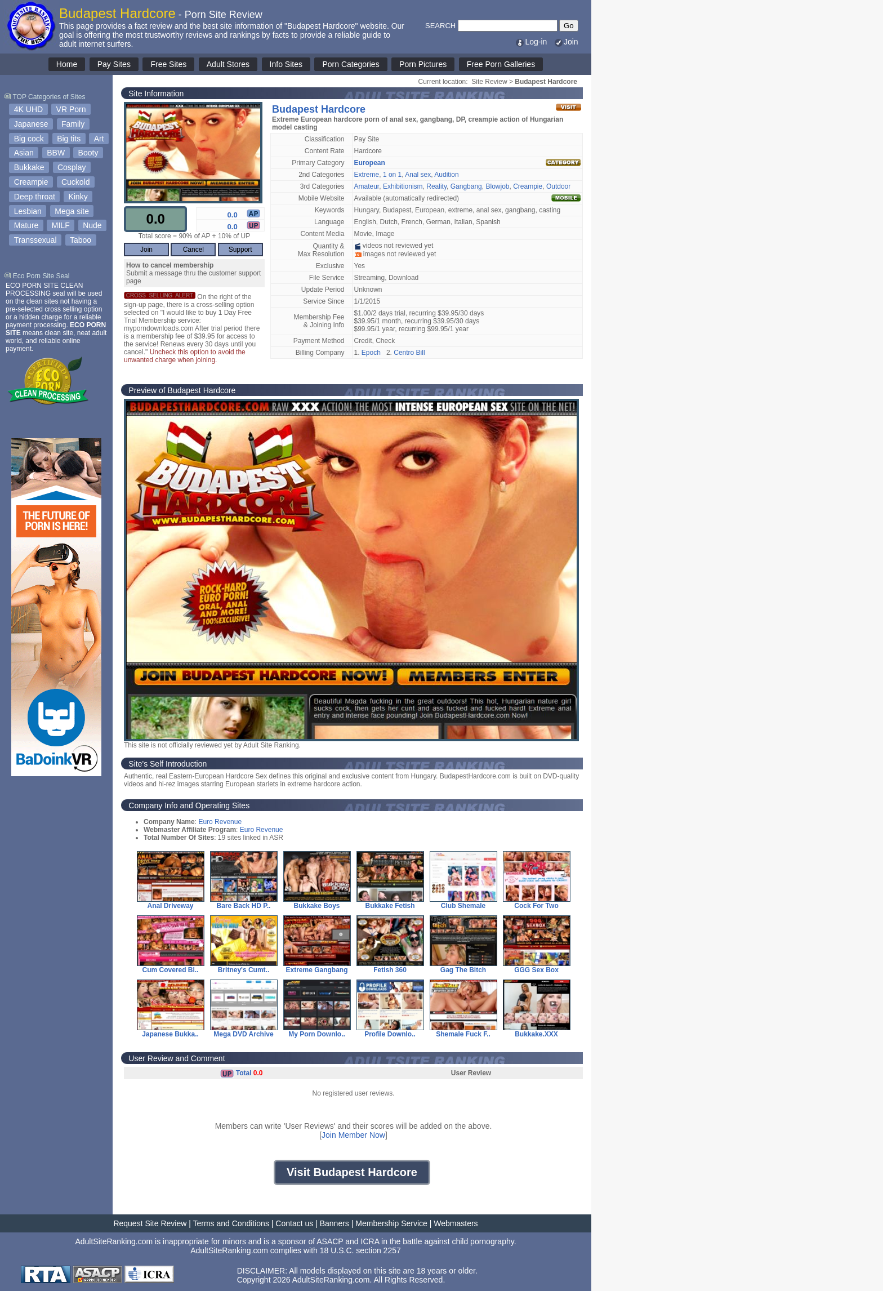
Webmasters (456, 1223)
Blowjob (497, 186)
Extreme (367, 175)
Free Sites (168, 64)
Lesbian (28, 211)
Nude (92, 225)
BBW (56, 152)
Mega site (72, 211)
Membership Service (391, 1223)
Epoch (371, 353)
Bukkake (29, 167)
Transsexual (35, 239)
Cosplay (71, 167)
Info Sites (286, 64)
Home (66, 64)
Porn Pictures (423, 64)
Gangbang (466, 186)
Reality (436, 186)
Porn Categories (350, 64)
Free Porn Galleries (501, 64)
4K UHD (28, 109)
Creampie (31, 181)
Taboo (80, 239)
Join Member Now (353, 1134)
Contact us (294, 1223)
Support (240, 249)
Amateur (367, 186)
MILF (61, 225)
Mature (26, 225)
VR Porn (71, 109)
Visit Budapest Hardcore (352, 1172)
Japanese (31, 123)
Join (566, 41)
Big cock (29, 138)
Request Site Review (149, 1223)
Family (72, 123)
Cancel (193, 249)
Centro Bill (409, 353)
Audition (446, 175)
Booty (88, 152)
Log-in (531, 41)
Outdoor (558, 186)
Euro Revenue (220, 822)
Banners (334, 1223)
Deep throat (34, 196)
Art (99, 138)
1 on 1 (392, 175)
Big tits (69, 138)
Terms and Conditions (231, 1223)
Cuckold (75, 181)
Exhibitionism (403, 186)
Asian (24, 152)
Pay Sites (114, 64)
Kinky (77, 196)
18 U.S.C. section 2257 (360, 1250)
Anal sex (418, 175)
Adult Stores (228, 64)
